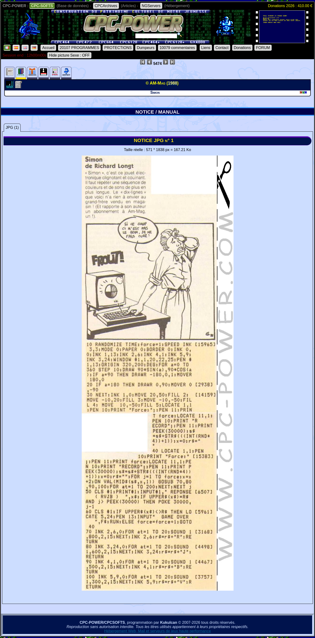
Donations (242, 48)
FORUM (263, 48)
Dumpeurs (145, 48)
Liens (205, 48)
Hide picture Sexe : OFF (69, 55)
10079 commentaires (177, 48)
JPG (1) (12, 127)
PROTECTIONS (118, 48)
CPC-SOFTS (42, 6)
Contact (222, 48)
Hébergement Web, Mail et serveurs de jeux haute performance (157, 631)
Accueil (48, 48)
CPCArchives (106, 6)
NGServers (151, 6)
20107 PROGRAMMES (79, 48)
